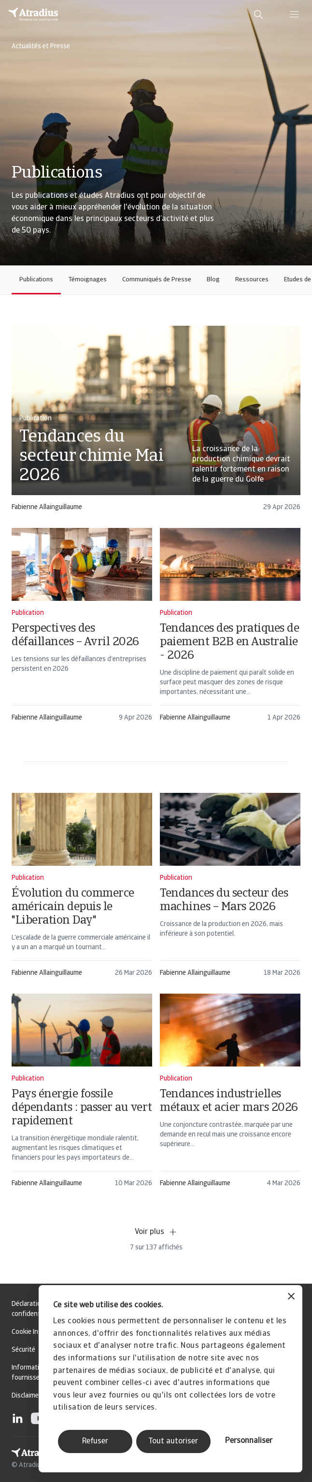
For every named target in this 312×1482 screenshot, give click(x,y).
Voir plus (156, 1232)
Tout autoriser (173, 1441)
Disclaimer (26, 1395)
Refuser (95, 1441)
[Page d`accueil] (33, 14)
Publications (36, 280)
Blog (213, 280)
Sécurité (23, 1350)
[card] (156, 423)
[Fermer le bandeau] (291, 1297)
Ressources (252, 280)
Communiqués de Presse (156, 280)
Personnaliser (248, 1441)
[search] (258, 14)
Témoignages (88, 280)
